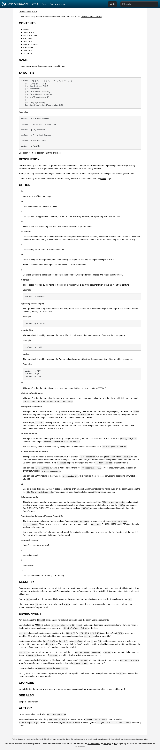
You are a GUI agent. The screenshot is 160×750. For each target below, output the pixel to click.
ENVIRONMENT (30, 44)
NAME (26, 29)
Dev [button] (44, 4)
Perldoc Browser (15, 4)
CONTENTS (27, 23)
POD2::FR (43, 508)
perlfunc (125, 285)
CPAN (34, 11)
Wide (112, 4)
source (29, 11)
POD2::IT (31, 508)
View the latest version (91, 17)
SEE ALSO (28, 50)
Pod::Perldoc (28, 511)
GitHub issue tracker (78, 739)
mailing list (107, 744)
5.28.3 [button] (35, 4)
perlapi (122, 335)
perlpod (22, 702)
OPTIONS (28, 38)
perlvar (129, 359)
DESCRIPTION (30, 35)
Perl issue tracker (94, 744)
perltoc (103, 178)
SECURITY (28, 41)
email (90, 739)
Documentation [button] (58, 4)
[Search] (139, 4)
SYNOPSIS (28, 32)
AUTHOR (27, 53)
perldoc (22, 11)
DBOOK (47, 739)
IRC (115, 744)
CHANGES (28, 47)
